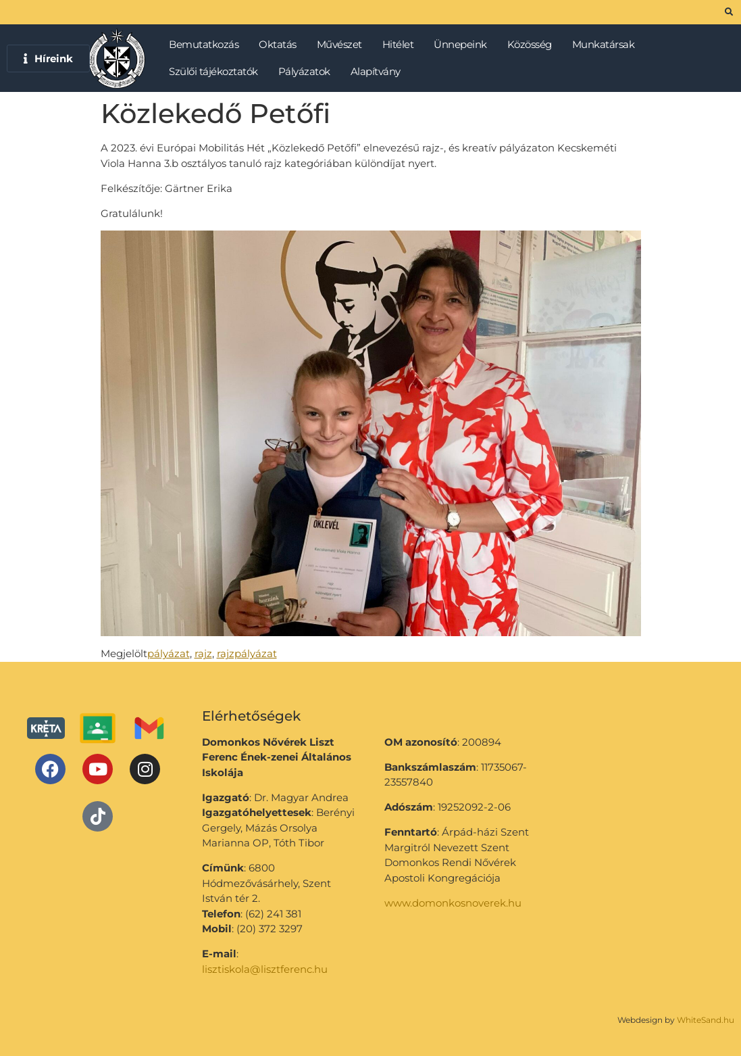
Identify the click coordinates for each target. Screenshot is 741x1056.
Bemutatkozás (207, 44)
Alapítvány (376, 71)
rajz (203, 653)
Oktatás (281, 44)
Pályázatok (307, 71)
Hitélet (401, 44)
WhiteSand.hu (705, 1020)
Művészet (343, 44)
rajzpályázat (247, 653)
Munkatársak (607, 44)
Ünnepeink (464, 44)
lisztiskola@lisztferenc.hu (265, 969)
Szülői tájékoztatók (217, 71)
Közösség (533, 44)
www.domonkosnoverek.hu (452, 902)
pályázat (168, 653)
